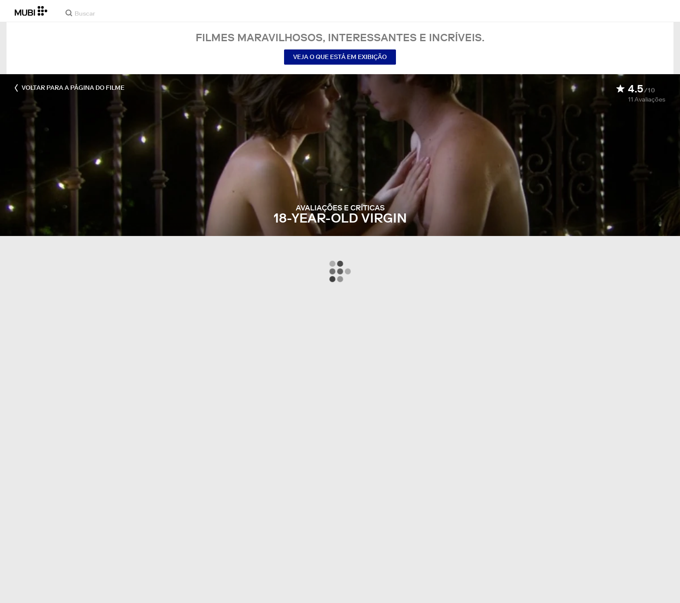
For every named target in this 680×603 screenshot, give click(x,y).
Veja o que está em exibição (340, 57)
